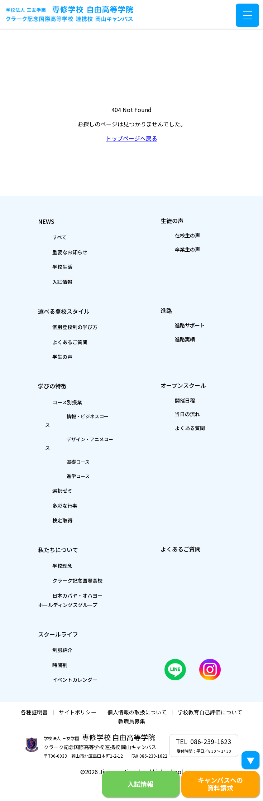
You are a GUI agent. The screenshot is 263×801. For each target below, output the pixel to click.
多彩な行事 (50, 489)
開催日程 (170, 401)
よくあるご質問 (56, 342)
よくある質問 (177, 430)
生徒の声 (175, 219)
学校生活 (47, 266)
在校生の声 (174, 235)
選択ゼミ (47, 474)
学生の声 (47, 357)
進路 (167, 309)
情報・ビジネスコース (69, 417)
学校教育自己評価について (210, 697)
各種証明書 (34, 697)
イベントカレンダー (63, 664)
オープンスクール (193, 385)
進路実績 (170, 340)
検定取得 (47, 504)
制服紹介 (47, 634)
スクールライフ (65, 617)
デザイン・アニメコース (72, 431)
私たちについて (65, 533)
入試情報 (47, 281)
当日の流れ (174, 415)
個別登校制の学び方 (63, 327)
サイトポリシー (77, 697)
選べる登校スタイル (74, 310)
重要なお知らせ (56, 251)
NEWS (46, 219)
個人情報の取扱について (137, 697)
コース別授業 (53, 402)
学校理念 (47, 549)
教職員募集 (131, 706)
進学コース (55, 459)
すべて (43, 236)
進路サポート (177, 325)
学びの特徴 (56, 385)
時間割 (43, 649)
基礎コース (55, 445)
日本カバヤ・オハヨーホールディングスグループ (72, 584)
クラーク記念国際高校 (66, 564)
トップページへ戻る (131, 138)
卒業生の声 (174, 249)
